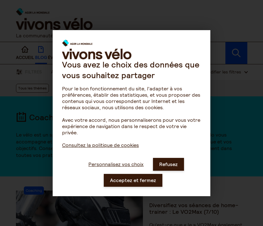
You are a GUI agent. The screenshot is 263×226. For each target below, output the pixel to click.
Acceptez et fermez (133, 187)
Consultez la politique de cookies (100, 152)
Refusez (168, 171)
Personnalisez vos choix (116, 171)
